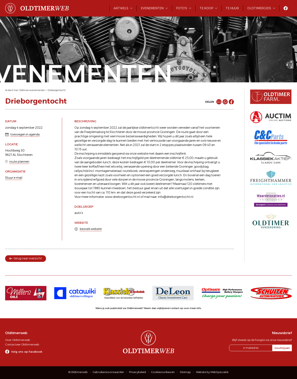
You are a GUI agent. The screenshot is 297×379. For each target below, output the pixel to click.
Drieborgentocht (57, 90)
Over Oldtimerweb (17, 340)
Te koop (206, 8)
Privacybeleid (137, 372)
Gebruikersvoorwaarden (108, 372)
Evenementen (152, 8)
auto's (78, 213)
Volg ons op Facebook (26, 351)
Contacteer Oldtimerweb (22, 344)
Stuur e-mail (13, 178)
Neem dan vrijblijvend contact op (163, 308)
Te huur (232, 8)
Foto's (181, 8)
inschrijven (282, 348)
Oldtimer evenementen (32, 90)
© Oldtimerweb (78, 372)
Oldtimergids (259, 8)
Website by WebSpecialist (212, 372)
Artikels (121, 8)
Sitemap (185, 372)
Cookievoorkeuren (163, 372)
